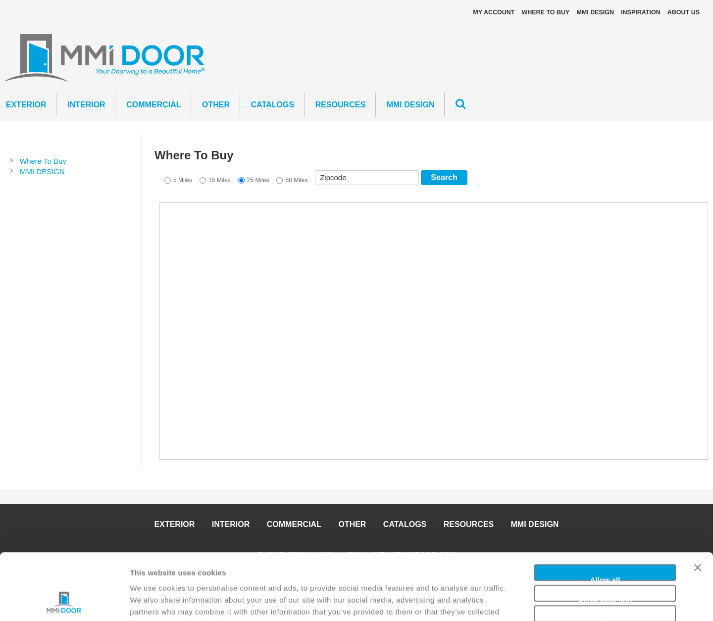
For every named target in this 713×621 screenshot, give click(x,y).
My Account (493, 12)
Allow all (605, 516)
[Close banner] (697, 509)
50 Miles (296, 180)
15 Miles (219, 180)
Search (444, 177)
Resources (340, 104)
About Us (683, 12)
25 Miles (258, 180)
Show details (520, 601)
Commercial (153, 104)
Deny (605, 557)
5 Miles (182, 180)
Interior (86, 104)
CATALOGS (272, 104)
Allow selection (605, 536)
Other (216, 104)
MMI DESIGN (595, 12)
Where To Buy (545, 12)
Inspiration (641, 12)
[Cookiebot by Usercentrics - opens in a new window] (64, 601)
